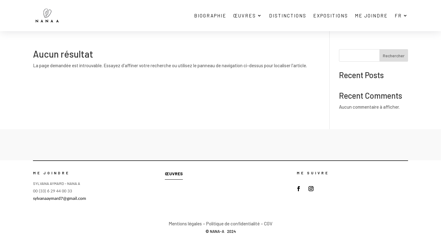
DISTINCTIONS (287, 15)
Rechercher (394, 55)
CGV (268, 223)
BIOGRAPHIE (210, 15)
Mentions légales (185, 223)
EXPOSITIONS (330, 15)
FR (398, 15)
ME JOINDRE (371, 15)
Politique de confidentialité (233, 223)
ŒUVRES (244, 15)
